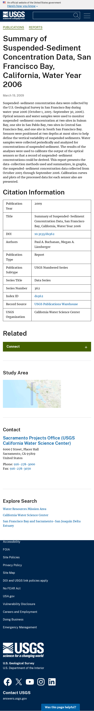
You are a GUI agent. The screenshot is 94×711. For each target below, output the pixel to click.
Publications (13, 27)
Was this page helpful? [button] (60, 707)
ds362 (38, 296)
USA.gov (9, 596)
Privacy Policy (12, 565)
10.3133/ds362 (44, 234)
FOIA (6, 549)
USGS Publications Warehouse (56, 304)
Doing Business (13, 619)
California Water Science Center (25, 515)
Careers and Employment (20, 612)
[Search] (76, 15)
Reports (35, 27)
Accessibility (11, 541)
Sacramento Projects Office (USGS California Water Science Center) (39, 440)
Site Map (9, 573)
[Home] (14, 18)
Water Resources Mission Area (24, 509)
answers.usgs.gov (15, 698)
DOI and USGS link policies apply (25, 580)
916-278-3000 (24, 464)
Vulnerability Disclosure (19, 604)
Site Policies (11, 557)
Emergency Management (20, 627)
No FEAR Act (12, 588)
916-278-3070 (20, 468)
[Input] (56, 15)
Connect (13, 346)
